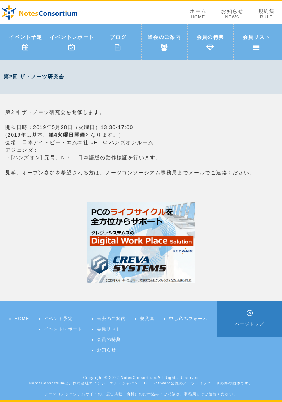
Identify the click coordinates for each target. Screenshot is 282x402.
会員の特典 (210, 42)
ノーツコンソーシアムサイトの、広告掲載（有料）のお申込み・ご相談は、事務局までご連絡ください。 (141, 394)
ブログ (118, 42)
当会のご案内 (164, 42)
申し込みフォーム (188, 318)
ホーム (198, 13)
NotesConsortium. (139, 378)
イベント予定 (25, 42)
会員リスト (256, 42)
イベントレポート (72, 42)
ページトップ (249, 323)
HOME (22, 318)
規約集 (266, 13)
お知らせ (232, 13)
